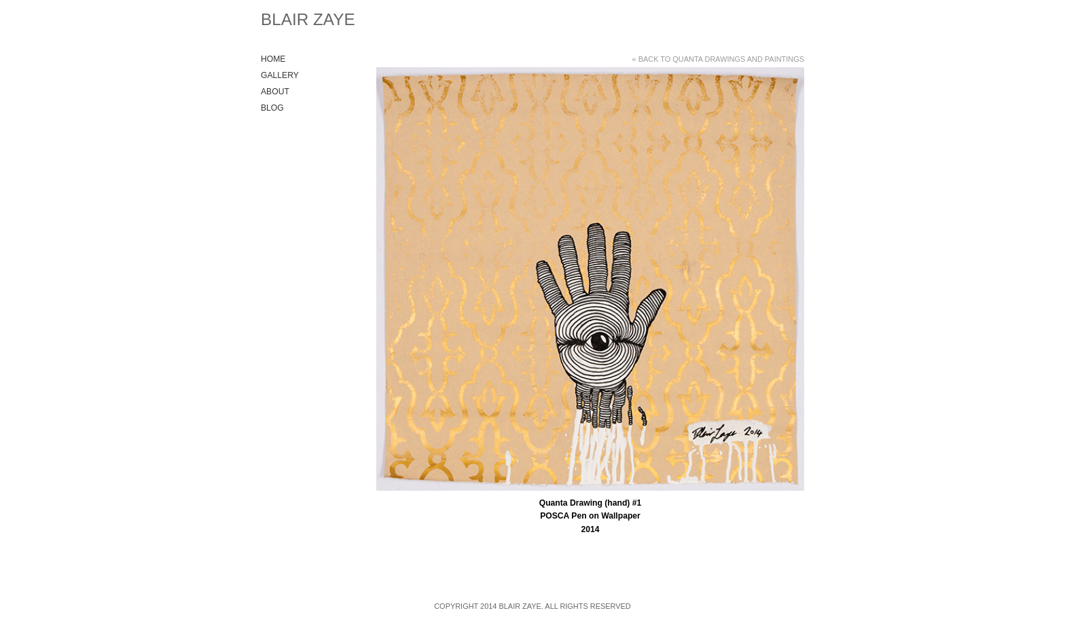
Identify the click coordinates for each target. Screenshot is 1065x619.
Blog (272, 108)
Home (273, 59)
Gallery (280, 75)
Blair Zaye (308, 19)
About (275, 91)
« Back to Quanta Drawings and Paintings (718, 59)
